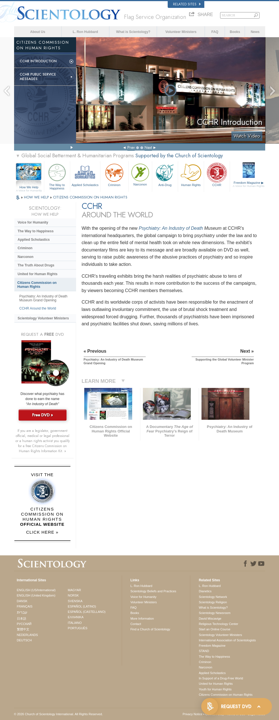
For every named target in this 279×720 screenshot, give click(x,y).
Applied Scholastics (85, 174)
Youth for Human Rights (215, 689)
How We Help (29, 187)
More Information (142, 618)
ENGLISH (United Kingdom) (36, 595)
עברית (22, 612)
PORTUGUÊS (77, 628)
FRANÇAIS (25, 606)
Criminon (114, 174)
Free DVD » (42, 415)
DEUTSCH (24, 640)
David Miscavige (210, 618)
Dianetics (205, 591)
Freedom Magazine (249, 184)
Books (235, 32)
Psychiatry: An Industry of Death (171, 228)
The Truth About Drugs (36, 265)
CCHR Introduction (38, 61)
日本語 (21, 618)
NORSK (73, 595)
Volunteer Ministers (180, 32)
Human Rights (191, 174)
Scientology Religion (213, 602)
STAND (204, 651)
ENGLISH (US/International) (36, 590)
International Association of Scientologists (227, 640)
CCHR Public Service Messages (38, 76)
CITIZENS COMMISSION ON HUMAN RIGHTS (90, 197)
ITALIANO (75, 622)
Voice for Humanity (33, 222)
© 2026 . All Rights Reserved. (58, 714)
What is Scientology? (133, 32)
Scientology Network (213, 596)
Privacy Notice (192, 714)
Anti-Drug (165, 174)
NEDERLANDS (27, 635)
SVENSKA (75, 601)
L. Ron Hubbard (85, 32)
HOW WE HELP (37, 197)
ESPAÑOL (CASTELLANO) (87, 611)
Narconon (140, 174)
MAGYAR (74, 590)
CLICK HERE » (42, 532)
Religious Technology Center (218, 624)
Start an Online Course (214, 629)
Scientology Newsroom (215, 613)
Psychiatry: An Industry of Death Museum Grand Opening (43, 298)
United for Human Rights (37, 274)
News (255, 32)
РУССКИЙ (24, 624)
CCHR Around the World (37, 308)
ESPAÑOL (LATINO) (82, 606)
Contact (135, 624)
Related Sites (187, 4)
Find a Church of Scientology (150, 629)
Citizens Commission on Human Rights (37, 285)
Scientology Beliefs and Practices (153, 591)
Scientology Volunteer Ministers (43, 318)
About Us (37, 32)
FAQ (214, 32)
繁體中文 (23, 629)
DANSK (22, 601)
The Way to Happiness (57, 175)
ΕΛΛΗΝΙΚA (76, 617)
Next (148, 147)
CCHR (216, 174)
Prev (131, 147)
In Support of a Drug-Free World (221, 678)
